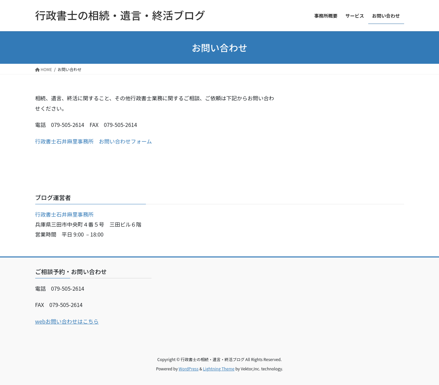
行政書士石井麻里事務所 (64, 214)
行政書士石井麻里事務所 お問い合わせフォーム (93, 141)
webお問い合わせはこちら (67, 321)
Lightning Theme (219, 368)
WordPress (189, 368)
